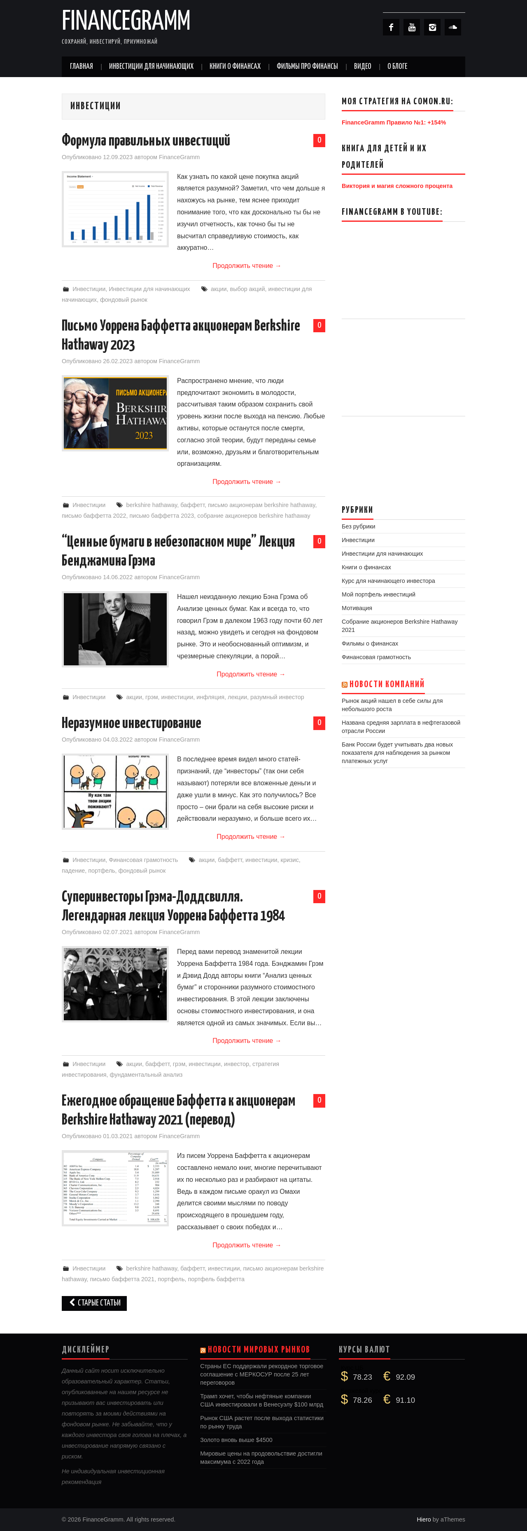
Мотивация (357, 608)
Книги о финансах (235, 66)
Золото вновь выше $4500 (236, 1440)
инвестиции (177, 697)
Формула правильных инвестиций (146, 141)
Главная (81, 66)
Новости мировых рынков (259, 1350)
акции (219, 289)
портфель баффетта (216, 1279)
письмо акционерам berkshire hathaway (261, 505)
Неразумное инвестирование (131, 723)
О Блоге (397, 66)
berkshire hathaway (151, 505)
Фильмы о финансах (370, 643)
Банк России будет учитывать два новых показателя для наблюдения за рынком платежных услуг (397, 752)
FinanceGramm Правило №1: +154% (394, 122)
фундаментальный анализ (146, 1074)
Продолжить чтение (246, 265)
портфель (101, 870)
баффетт (192, 505)
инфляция (210, 697)
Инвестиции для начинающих (151, 66)
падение (73, 870)
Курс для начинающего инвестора (388, 581)
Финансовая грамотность (143, 860)
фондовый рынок (123, 299)
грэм (151, 697)
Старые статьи (94, 1303)
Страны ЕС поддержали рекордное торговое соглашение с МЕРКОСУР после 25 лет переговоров (261, 1374)
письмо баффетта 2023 (162, 515)
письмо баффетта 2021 (122, 1279)
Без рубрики (358, 526)
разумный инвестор (277, 697)
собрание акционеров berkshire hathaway (253, 515)
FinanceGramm (126, 22)
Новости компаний (387, 684)
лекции (237, 697)
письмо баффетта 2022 (94, 515)
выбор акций (247, 289)
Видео (362, 66)
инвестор (236, 1064)
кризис (290, 860)
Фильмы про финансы (307, 66)
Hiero (424, 1519)
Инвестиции (88, 289)
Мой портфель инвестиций (378, 594)
